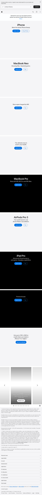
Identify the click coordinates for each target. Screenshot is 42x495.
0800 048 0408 (34, 486)
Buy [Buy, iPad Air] (25, 108)
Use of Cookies (12, 493)
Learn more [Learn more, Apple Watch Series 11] (18, 148)
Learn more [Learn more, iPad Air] (18, 108)
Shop (21, 18)
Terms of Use (19, 493)
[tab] (13, 405)
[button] (16, 6)
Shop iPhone (25, 31)
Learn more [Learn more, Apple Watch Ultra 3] (18, 300)
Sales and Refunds (27, 493)
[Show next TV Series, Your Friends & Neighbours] (37, 385)
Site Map (37, 493)
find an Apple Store (13, 486)
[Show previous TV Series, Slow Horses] (5, 385)
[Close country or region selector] (40, 2)
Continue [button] (37, 6)
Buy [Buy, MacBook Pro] (25, 184)
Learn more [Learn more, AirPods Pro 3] (18, 225)
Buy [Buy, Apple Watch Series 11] (25, 148)
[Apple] (2, 12)
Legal (33, 493)
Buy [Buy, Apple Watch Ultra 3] (25, 300)
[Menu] (40, 12)
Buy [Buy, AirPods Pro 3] (25, 225)
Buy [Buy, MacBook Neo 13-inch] (25, 69)
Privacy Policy (4, 493)
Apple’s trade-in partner (22, 442)
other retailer (21, 486)
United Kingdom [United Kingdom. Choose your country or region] (4, 489)
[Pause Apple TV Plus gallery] (40, 406)
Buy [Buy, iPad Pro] (25, 263)
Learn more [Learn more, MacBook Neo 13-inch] (18, 69)
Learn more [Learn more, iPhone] (16, 31)
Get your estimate (21, 342)
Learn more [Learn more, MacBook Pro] (18, 184)
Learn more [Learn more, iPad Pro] (18, 263)
